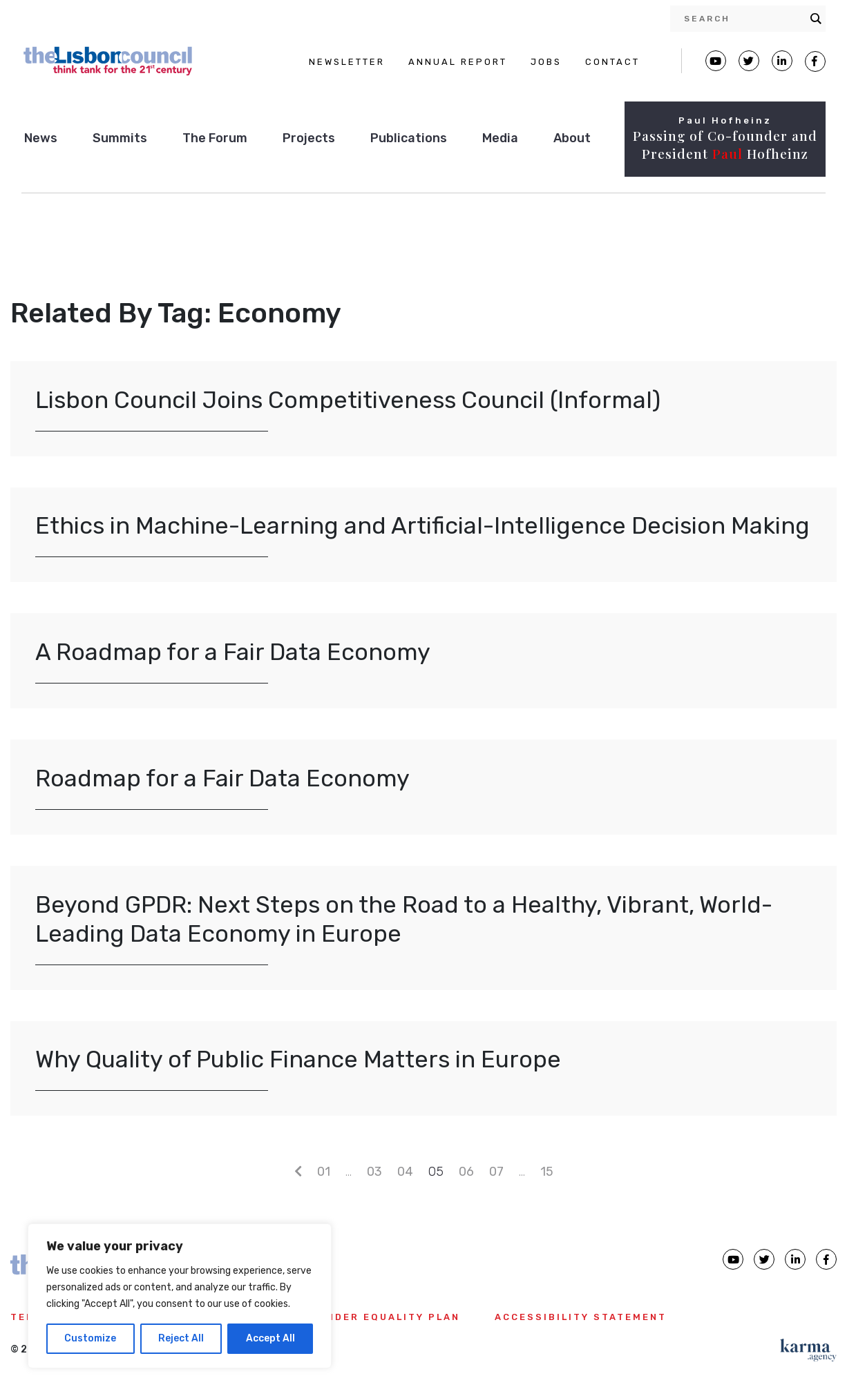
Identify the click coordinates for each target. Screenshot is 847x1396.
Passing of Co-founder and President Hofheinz (725, 144)
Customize (90, 1338)
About (572, 138)
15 (546, 1171)
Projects (309, 138)
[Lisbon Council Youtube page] (715, 60)
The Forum (214, 138)
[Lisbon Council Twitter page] (749, 60)
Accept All (270, 1338)
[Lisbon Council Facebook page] (815, 61)
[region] (180, 1295)
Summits (120, 138)
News (40, 138)
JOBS (546, 62)
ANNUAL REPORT (457, 62)
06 (466, 1171)
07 (496, 1171)
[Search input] (743, 18)
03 (374, 1171)
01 (323, 1171)
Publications (408, 138)
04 (405, 1171)
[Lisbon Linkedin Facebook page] (782, 60)
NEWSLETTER (347, 62)
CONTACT (612, 62)
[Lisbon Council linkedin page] (795, 1259)
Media (500, 138)
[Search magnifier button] (816, 18)
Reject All (181, 1338)
